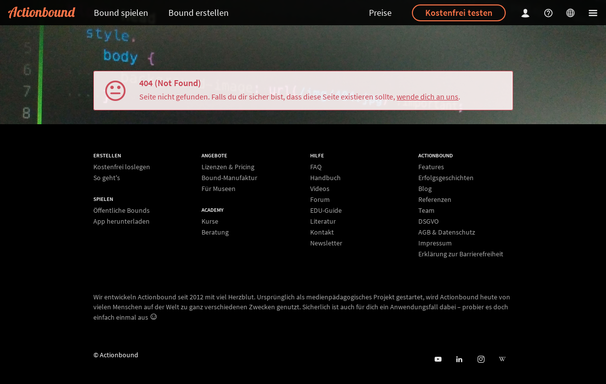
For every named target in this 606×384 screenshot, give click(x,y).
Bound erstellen (198, 12)
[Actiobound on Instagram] (481, 359)
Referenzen (434, 199)
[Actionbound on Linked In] (459, 359)
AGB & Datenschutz (446, 232)
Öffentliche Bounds (121, 210)
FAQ (316, 167)
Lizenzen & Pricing (228, 167)
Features (431, 167)
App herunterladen (121, 221)
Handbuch (325, 177)
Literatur (323, 221)
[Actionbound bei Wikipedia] (502, 359)
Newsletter (326, 243)
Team (426, 210)
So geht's (106, 177)
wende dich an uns (427, 96)
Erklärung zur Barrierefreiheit (460, 253)
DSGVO (428, 221)
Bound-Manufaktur (229, 177)
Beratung (215, 232)
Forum (320, 199)
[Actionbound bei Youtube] (438, 359)
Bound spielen (121, 12)
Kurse (210, 221)
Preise (380, 12)
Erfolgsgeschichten (446, 177)
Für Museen (219, 188)
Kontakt (322, 232)
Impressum (435, 243)
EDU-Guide (326, 210)
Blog (425, 188)
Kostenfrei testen (458, 12)
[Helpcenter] (549, 12)
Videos (319, 188)
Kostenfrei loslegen (121, 167)
